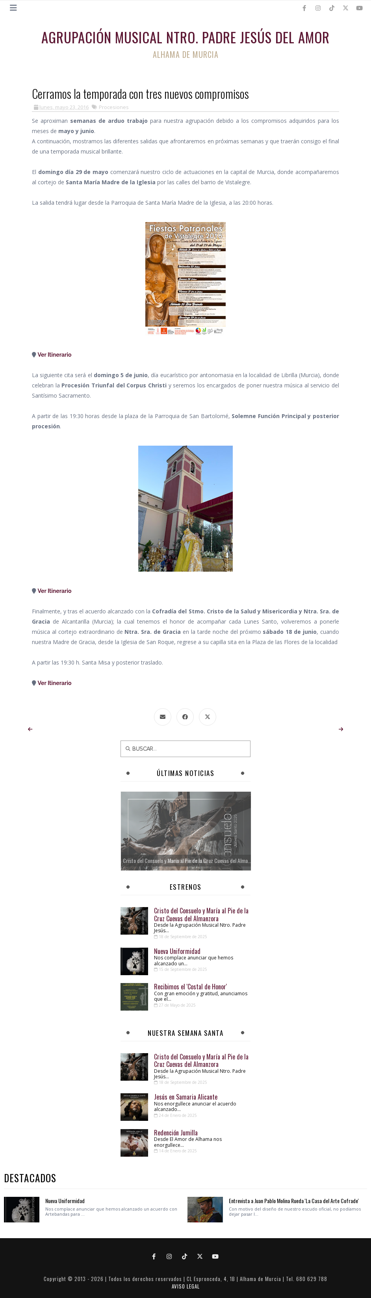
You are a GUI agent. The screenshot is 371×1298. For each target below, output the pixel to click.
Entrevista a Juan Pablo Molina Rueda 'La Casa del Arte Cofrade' (294, 1200)
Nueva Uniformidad (177, 951)
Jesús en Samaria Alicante (185, 1097)
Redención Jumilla (176, 1132)
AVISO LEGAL (186, 1286)
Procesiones (114, 107)
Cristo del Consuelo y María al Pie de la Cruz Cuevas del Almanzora (201, 914)
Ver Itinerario (55, 355)
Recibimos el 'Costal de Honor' (190, 986)
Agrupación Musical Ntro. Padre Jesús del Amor (185, 37)
